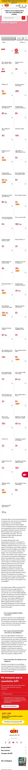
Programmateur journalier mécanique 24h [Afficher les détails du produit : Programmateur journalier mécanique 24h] (20, 284)
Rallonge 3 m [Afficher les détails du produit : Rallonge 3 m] (5, 84)
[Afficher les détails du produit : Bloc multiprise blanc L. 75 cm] (21, 383)
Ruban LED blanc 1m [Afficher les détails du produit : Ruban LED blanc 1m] (20, 239)
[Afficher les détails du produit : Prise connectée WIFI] (21, 205)
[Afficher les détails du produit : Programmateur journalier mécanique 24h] (21, 272)
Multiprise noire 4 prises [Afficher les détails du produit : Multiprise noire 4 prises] (6, 151)
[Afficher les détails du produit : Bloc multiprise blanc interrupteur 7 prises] (7, 361)
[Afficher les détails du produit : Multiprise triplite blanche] (7, 471)
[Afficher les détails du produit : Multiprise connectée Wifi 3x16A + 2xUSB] (21, 405)
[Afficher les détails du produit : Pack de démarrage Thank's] (7, 316)
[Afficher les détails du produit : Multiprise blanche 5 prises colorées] (7, 250)
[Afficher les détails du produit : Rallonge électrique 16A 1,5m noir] (21, 294)
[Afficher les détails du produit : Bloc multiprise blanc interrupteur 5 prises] (21, 161)
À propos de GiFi (6, 753)
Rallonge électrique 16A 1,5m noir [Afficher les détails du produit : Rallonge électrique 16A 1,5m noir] (19, 306)
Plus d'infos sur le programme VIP (13, 722)
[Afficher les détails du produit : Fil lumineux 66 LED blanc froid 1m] (7, 493)
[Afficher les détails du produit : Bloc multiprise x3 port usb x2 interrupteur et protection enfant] (7, 338)
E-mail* (3, 692)
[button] (19, 6)
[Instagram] (9, 742)
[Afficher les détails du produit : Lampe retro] (7, 427)
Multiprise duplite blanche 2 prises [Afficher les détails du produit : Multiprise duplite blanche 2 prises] (6, 240)
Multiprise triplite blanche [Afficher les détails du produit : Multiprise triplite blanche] (6, 484)
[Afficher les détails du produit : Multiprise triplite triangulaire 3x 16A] (21, 316)
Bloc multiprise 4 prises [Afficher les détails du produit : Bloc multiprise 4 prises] (6, 129)
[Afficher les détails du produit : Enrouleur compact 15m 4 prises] (21, 72)
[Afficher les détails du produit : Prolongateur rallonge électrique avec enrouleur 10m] (7, 95)
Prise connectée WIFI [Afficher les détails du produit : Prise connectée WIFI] (20, 217)
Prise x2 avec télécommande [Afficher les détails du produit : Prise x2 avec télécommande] (5, 417)
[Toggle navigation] (2, 5)
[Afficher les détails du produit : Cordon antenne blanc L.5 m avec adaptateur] (7, 205)
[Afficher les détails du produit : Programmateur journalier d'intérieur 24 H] (21, 95)
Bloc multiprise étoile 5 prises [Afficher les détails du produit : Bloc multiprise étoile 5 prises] (20, 351)
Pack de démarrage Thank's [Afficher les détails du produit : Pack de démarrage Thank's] (6, 329)
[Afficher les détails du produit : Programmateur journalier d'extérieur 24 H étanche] (7, 161)
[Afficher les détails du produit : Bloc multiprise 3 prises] (21, 183)
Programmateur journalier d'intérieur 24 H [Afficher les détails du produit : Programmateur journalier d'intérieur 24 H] (20, 107)
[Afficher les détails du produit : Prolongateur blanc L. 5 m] (7, 272)
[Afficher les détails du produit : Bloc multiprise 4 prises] (7, 117)
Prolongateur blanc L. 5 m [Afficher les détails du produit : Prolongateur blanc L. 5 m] (7, 284)
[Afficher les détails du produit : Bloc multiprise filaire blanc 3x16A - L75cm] (7, 50)
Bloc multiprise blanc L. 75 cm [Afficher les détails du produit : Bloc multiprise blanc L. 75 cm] (20, 395)
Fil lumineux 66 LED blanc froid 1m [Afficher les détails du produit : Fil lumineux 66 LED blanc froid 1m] (6, 506)
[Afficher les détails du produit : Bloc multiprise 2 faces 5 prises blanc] (21, 471)
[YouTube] (13, 742)
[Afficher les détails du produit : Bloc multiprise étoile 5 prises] (21, 338)
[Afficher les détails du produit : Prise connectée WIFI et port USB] (21, 361)
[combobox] (4, 42)
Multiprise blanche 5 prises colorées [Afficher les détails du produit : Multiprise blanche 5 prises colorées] (6, 262)
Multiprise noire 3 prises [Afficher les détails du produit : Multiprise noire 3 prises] (19, 63)
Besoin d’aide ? (6, 747)
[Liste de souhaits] (12, 51)
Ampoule (19, 38)
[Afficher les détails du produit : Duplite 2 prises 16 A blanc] (7, 449)
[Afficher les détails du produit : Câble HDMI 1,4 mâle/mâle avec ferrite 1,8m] (21, 139)
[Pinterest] (17, 742)
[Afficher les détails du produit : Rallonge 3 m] (7, 72)
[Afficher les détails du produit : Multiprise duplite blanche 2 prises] (7, 228)
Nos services (5, 750)
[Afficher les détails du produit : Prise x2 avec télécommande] (7, 405)
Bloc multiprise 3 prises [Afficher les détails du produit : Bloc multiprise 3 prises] (20, 195)
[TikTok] (20, 742)
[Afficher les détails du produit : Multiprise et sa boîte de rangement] (21, 250)
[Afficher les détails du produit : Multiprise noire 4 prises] (7, 139)
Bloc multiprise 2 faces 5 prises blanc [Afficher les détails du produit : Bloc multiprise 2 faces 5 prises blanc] (20, 484)
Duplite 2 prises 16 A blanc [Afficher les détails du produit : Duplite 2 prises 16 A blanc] (7, 462)
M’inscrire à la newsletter (10, 706)
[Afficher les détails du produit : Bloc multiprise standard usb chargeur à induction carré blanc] (7, 294)
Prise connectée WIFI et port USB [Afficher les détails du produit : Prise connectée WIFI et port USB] (20, 373)
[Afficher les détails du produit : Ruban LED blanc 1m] (21, 228)
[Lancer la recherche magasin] (23, 18)
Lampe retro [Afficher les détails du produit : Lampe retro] (5, 439)
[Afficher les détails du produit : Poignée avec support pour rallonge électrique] (21, 427)
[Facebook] (5, 742)
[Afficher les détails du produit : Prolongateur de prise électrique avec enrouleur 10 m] (7, 183)
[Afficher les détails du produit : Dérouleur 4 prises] (21, 117)
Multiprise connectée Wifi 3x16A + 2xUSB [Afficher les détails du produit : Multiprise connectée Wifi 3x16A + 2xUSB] (20, 417)
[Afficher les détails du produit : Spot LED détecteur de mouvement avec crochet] (7, 383)
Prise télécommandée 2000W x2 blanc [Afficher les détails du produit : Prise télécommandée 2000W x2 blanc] (20, 462)
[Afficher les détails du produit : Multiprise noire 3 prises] (21, 50)
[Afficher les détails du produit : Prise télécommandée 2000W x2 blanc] (21, 449)
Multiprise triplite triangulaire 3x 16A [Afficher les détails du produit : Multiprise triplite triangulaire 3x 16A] (19, 329)
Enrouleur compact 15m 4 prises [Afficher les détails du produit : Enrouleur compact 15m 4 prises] (19, 85)
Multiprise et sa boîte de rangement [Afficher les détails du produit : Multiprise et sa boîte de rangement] (20, 262)
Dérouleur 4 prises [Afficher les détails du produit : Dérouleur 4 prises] (19, 128)
